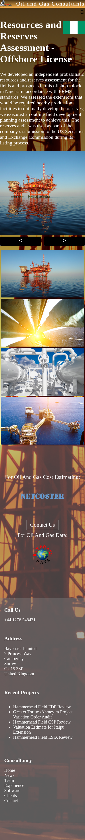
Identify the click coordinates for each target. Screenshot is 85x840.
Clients (10, 795)
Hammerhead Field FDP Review (42, 706)
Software (12, 790)
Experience (14, 785)
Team (9, 780)
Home (9, 770)
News (9, 775)
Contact (11, 800)
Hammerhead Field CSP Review (42, 722)
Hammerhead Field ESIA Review (42, 737)
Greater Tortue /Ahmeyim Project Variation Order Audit (43, 714)
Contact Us (42, 525)
